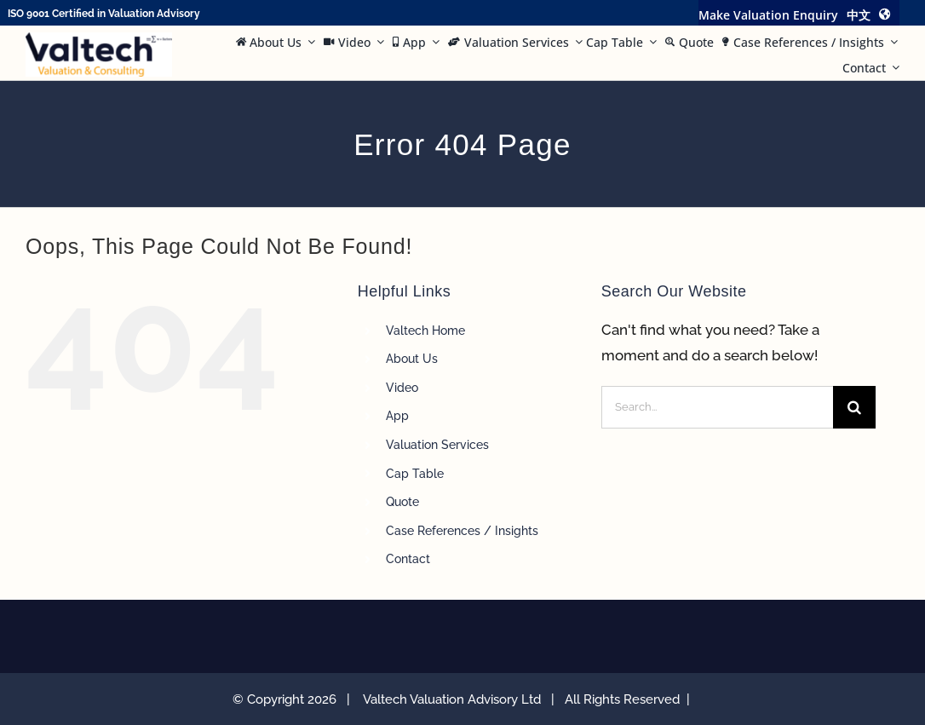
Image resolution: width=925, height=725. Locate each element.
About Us (412, 358)
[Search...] (717, 407)
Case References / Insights (462, 531)
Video (402, 387)
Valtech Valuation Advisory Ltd (455, 699)
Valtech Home (425, 330)
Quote (402, 502)
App (397, 416)
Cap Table (415, 473)
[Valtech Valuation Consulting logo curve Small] (99, 39)
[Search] (854, 407)
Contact (408, 559)
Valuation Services (437, 445)
